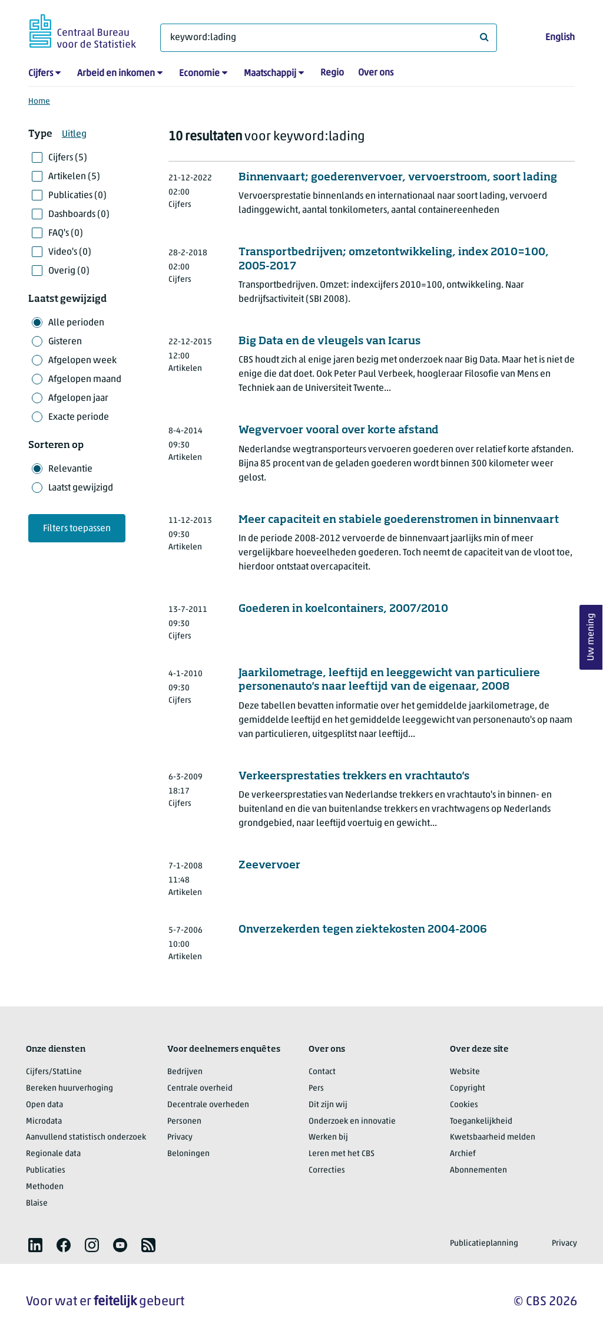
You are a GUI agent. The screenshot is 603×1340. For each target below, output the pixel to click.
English (560, 37)
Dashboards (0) (79, 214)
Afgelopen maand (84, 379)
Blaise (37, 1203)
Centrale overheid (200, 1088)
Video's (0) (69, 252)
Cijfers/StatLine (54, 1072)
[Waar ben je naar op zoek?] (328, 38)
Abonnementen (478, 1170)
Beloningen (188, 1154)
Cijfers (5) (67, 158)
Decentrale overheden (208, 1105)
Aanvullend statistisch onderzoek (86, 1137)
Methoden (45, 1187)
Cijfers (40, 73)
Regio (332, 73)
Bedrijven (185, 1072)
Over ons (375, 73)
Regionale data (53, 1154)
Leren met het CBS (342, 1154)
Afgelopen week (82, 361)
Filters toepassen (77, 529)
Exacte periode (78, 417)
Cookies (464, 1105)
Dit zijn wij (328, 1105)
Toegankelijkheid (481, 1121)
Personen (184, 1121)
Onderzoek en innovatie (352, 1121)
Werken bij (328, 1137)
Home (39, 102)
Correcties (327, 1170)
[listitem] (35, 1245)
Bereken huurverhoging (69, 1088)
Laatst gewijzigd (80, 488)
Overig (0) (69, 271)
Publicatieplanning (484, 1243)
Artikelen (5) (74, 177)
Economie (199, 73)
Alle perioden (76, 323)
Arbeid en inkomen (116, 73)
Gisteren (65, 342)
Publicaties (45, 1170)
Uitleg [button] (74, 134)
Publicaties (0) (77, 195)
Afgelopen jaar (78, 398)
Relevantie (70, 469)
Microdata (44, 1121)
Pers (316, 1088)
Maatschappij (270, 73)
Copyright (467, 1088)
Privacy (180, 1137)
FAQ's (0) (65, 233)
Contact (322, 1072)
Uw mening (591, 637)
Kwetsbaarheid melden (492, 1137)
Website (465, 1072)
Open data (44, 1105)
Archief (463, 1154)
